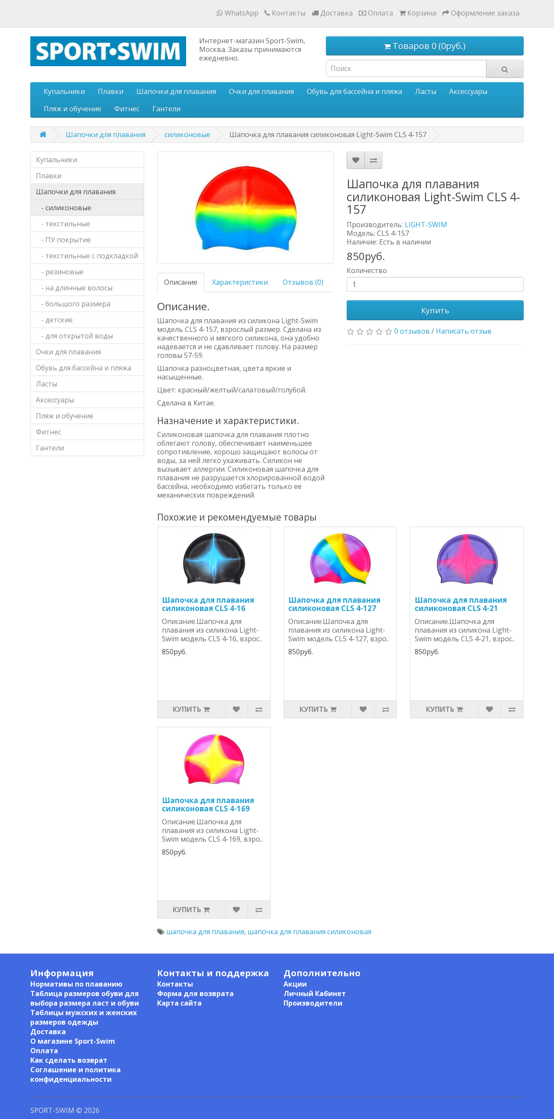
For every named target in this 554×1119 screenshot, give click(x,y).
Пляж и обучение (72, 108)
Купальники (64, 91)
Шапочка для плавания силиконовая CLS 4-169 (208, 804)
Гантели (166, 108)
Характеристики (240, 282)
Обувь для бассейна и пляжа (354, 91)
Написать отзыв (464, 331)
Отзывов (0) (303, 282)
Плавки (110, 91)
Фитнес (126, 108)
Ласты (425, 91)
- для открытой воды (74, 336)
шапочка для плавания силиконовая (309, 931)
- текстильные (63, 223)
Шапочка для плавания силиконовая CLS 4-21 (461, 604)
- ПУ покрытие (63, 239)
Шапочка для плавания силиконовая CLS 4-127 (334, 604)
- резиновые (60, 272)
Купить (435, 310)
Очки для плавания (261, 91)
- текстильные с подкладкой (87, 255)
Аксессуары (468, 91)
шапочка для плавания (205, 931)
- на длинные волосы (74, 288)
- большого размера (73, 304)
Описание (180, 282)
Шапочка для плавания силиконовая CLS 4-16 (208, 604)
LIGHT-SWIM (426, 224)
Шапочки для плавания (176, 91)
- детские (54, 320)
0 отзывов (412, 331)
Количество (367, 270)
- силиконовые (63, 207)
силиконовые (187, 134)
